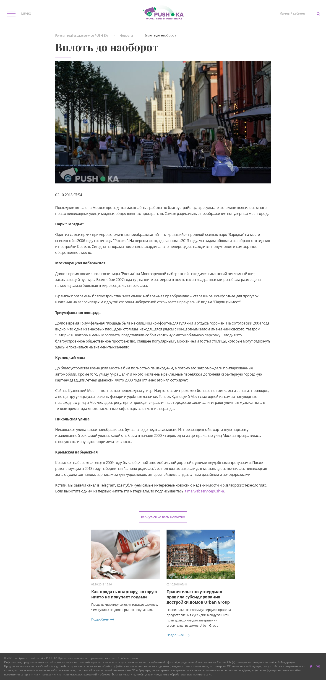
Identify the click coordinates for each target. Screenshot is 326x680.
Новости (126, 35)
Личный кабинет (292, 13)
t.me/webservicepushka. (204, 491)
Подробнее (103, 619)
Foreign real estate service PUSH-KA (81, 35)
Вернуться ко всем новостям (163, 517)
